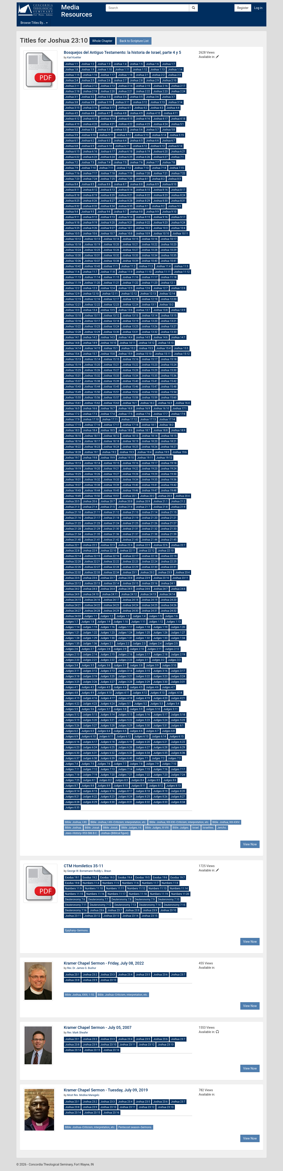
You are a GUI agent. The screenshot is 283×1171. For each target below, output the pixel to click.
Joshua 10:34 (149, 255)
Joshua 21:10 (73, 512)
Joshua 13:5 (107, 310)
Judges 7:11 (72, 769)
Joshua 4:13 (90, 118)
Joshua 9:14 (125, 217)
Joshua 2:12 (90, 85)
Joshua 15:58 (130, 397)
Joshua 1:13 (157, 69)
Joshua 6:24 (107, 157)
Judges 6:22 (178, 741)
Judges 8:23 (107, 796)
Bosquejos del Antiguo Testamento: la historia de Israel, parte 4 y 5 (122, 52)
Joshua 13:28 (73, 331)
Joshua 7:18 (107, 173)
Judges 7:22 (142, 774)
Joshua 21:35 (92, 534)
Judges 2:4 (155, 643)
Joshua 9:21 (125, 222)
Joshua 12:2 (72, 288)
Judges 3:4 (71, 665)
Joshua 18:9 (178, 430)
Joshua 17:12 (129, 419)
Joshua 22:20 (73, 561)
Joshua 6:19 (143, 151)
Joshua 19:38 (92, 485)
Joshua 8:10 (169, 184)
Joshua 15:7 (90, 353)
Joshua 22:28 (111, 567)
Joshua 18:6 (125, 430)
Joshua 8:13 (107, 189)
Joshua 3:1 (71, 96)
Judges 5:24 (160, 720)
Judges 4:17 (107, 698)
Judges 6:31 (90, 752)
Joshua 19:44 (92, 490)
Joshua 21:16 (73, 517)
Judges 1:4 (139, 616)
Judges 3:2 (158, 659)
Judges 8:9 (103, 785)
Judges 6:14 (159, 736)
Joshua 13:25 (130, 326)
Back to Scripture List (134, 41)
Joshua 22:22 (111, 561)
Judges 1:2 (106, 616)
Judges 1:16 (107, 627)
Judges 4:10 (104, 692)
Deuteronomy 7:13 (125, 904)
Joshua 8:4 (71, 184)
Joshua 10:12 (73, 239)
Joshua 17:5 (125, 413)
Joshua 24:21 (73, 605)
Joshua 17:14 (167, 419)
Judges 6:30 (72, 752)
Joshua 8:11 (72, 189)
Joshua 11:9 (125, 271)
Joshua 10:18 (73, 244)
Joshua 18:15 (168, 435)
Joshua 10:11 (180, 233)
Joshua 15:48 (168, 386)
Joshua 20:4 (182, 495)
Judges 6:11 (106, 736)
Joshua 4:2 (140, 107)
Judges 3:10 (169, 665)
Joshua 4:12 (72, 118)
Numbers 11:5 (110, 883)
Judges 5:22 (125, 720)
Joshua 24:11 (110, 594)
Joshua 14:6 (160, 337)
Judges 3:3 (174, 659)
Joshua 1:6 (152, 64)
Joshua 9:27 (107, 228)
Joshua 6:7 (168, 140)
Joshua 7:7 (152, 162)
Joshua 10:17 (168, 239)
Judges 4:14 (175, 692)
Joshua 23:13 (92, 583)
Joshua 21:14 (149, 512)
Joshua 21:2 (178, 501)
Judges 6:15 (176, 736)
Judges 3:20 (107, 676)
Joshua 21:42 (111, 539)
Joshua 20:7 (107, 501)
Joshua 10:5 (72, 233)
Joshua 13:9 (178, 310)
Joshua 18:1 (149, 424)
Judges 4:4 (120, 687)
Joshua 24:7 (160, 588)
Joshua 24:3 (90, 588)
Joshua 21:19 (130, 517)
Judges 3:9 (152, 665)
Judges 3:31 (178, 681)
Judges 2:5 (171, 643)
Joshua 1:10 (104, 69)
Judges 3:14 (125, 670)
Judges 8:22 (90, 796)
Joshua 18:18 (111, 441)
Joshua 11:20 (92, 282)
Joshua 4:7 (103, 113)
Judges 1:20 (178, 627)
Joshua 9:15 (143, 217)
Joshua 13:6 (125, 310)
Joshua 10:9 (143, 233)
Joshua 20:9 (143, 501)
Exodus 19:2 (90, 877)
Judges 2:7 (87, 649)
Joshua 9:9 (152, 211)
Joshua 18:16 (73, 441)
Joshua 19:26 (92, 474)
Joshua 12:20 (168, 299)
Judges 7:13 (107, 769)
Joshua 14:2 (90, 337)
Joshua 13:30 (111, 331)
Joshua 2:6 (103, 80)
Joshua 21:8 (160, 506)
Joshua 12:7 (160, 288)
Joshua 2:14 (125, 85)
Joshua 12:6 (143, 288)
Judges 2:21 (90, 659)
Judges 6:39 (107, 758)
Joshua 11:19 (73, 282)
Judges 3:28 (125, 681)
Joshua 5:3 (87, 129)
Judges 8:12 (156, 785)
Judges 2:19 (178, 654)
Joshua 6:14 (175, 146)
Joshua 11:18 (168, 277)
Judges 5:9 (136, 709)
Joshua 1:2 (87, 64)
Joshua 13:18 (111, 321)
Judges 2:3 (139, 643)
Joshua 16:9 (143, 408)
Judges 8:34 (178, 802)
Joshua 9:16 (160, 217)
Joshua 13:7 (143, 310)
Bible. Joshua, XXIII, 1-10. (80, 994)
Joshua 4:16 (143, 118)
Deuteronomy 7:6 (75, 899)
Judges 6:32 (107, 752)
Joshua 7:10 (88, 167)
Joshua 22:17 (130, 556)
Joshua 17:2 (72, 413)
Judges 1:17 (125, 627)
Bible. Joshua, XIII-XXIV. (226, 822)
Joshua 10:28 (149, 249)
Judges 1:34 (178, 638)
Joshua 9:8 (136, 211)
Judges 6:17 (90, 741)
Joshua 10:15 (130, 239)
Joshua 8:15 (143, 189)
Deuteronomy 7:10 (168, 899)
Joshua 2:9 (152, 80)
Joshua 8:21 (125, 195)
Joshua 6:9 (87, 146)
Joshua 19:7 (72, 457)
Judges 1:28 (72, 638)
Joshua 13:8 (160, 310)
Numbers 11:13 (158, 888)
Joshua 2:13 (107, 85)
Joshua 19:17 (149, 463)
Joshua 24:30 (130, 610)
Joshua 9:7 (120, 211)
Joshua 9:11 (72, 217)
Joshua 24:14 (167, 594)
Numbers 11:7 (150, 883)
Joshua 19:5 (162, 452)
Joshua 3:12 (140, 102)
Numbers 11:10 (94, 888)
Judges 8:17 (125, 791)
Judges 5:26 (72, 725)
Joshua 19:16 (130, 463)
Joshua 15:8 (107, 353)
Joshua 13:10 (73, 315)
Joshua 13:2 (166, 304)
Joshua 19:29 (149, 474)
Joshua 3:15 (72, 107)
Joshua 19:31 (73, 479)
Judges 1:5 (155, 616)
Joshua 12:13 (148, 293)
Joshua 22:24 (149, 561)
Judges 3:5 (87, 665)
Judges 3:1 (141, 659)
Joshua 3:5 (136, 96)
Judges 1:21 (72, 632)
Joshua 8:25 (72, 200)
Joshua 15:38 (92, 381)
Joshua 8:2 (158, 178)
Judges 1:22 (90, 632)
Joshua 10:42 (73, 266)
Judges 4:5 (136, 687)
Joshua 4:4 (173, 107)
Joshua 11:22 (130, 282)
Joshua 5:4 (103, 129)
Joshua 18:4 (90, 430)
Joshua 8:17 (178, 189)
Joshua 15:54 (168, 392)
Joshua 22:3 (107, 545)
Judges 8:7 (71, 785)
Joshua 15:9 (125, 353)
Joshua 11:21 (111, 282)
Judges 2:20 (72, 659)
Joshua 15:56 (92, 397)
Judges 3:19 (90, 676)
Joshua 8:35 (125, 206)
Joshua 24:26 (168, 605)
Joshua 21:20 (149, 517)
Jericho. (222, 827)
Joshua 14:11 (127, 342)
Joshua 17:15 (73, 424)
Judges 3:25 (72, 681)
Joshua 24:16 (92, 599)
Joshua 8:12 (90, 189)
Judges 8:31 (125, 802)
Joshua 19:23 (149, 468)
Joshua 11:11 (163, 271)
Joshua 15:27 (111, 370)
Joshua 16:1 (129, 403)
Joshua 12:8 (178, 288)
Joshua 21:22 (73, 523)
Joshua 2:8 (136, 80)
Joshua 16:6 (90, 408)
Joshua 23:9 (143, 577)
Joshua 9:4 (71, 211)
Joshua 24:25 (149, 605)
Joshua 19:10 (126, 457)
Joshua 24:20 (168, 599)
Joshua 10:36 (73, 260)
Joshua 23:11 (180, 577)
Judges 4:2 (87, 687)
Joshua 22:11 (127, 550)
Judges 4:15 (72, 698)
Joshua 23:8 (125, 577)
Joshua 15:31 (73, 375)
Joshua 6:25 (125, 157)
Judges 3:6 (103, 665)
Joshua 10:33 (130, 255)
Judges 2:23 (125, 659)
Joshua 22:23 (130, 561)
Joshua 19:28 (130, 474)
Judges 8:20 (178, 791)
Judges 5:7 (103, 709)
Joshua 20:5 (72, 501)
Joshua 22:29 (130, 567)
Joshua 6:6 (152, 140)
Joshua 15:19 (73, 364)
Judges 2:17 (142, 654)
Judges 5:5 (71, 709)
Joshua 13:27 (168, 326)
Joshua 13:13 (130, 315)
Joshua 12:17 (111, 299)
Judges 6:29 (178, 747)
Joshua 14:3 (107, 337)
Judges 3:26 (90, 681)
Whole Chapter (102, 41)
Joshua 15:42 (168, 381)
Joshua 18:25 (130, 446)
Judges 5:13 (90, 714)
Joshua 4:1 (124, 107)
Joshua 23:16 (149, 583)
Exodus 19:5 (142, 877)
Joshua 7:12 (123, 167)
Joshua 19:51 (111, 495)
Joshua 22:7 (178, 545)
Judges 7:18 (72, 774)
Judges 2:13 (72, 654)
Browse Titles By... (34, 22)
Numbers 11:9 (73, 888)
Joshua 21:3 (72, 506)
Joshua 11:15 (111, 277)
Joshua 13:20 (149, 321)
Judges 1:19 (160, 627)
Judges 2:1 (106, 643)
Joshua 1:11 (122, 69)
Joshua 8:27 (107, 200)
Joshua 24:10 (90, 594)
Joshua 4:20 (90, 124)
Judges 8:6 (169, 780)
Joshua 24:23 (111, 605)
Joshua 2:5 (87, 80)
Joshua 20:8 (125, 501)
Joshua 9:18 (72, 222)
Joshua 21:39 (168, 534)
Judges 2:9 (120, 649)
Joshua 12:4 (107, 288)
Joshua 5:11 (106, 135)
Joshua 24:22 (92, 605)
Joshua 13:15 (168, 315)
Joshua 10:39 (130, 260)
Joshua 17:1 (179, 408)
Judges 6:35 (160, 752)
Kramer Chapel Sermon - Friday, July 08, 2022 (104, 963)
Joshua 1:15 (72, 75)
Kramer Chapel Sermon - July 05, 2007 (98, 1027)
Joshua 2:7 (120, 80)
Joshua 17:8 (178, 413)
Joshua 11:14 (92, 277)
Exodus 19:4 (125, 877)
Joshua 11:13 (73, 277)
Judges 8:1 (89, 780)
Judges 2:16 (125, 654)
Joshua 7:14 (159, 167)
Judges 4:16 (90, 698)
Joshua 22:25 (168, 561)
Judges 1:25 (142, 632)
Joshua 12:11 (110, 293)
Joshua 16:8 (125, 408)
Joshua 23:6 (90, 577)
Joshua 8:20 (107, 195)
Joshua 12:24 (130, 304)
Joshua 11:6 (72, 271)
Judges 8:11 (138, 785)
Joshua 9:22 (143, 222)
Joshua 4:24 (160, 124)
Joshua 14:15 (92, 348)
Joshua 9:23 (160, 222)
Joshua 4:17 (160, 118)
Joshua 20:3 (165, 495)
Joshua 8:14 (125, 189)
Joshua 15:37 (73, 381)
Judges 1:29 (90, 638)
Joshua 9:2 (158, 206)
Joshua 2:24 (178, 91)
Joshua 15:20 (92, 364)
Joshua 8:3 (174, 178)
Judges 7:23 (160, 774)
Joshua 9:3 (174, 206)
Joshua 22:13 (165, 550)
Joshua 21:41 (92, 539)
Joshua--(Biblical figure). (115, 833)
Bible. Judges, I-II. (131, 827)
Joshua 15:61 (73, 403)
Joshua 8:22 (143, 195)
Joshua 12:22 (92, 304)
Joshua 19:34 (130, 479)
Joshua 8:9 (152, 184)
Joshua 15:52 (130, 392)
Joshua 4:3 (156, 107)
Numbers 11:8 (170, 883)
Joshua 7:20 (143, 173)
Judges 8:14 (72, 791)
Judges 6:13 (141, 736)
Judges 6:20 (142, 741)
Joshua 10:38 (111, 260)
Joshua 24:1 (168, 583)
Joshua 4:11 (170, 113)
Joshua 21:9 (178, 506)
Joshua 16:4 (182, 403)
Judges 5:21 (107, 720)
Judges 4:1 (71, 687)
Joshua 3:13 (157, 102)
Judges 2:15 (107, 654)
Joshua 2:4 (71, 80)
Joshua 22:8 (72, 550)
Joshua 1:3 (103, 64)
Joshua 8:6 (103, 184)
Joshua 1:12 (140, 69)
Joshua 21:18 (111, 517)
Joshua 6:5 (136, 140)
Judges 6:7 (152, 731)
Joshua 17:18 (130, 424)
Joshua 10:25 (92, 249)
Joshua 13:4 (90, 310)
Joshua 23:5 (72, 577)
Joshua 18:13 (130, 435)
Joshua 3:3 (103, 96)
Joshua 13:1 (149, 304)
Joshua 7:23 (72, 178)
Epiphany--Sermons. (76, 930)
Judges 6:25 (107, 747)
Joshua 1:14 (175, 69)
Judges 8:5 (153, 780)
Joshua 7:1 (177, 157)
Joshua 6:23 (90, 157)
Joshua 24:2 (72, 588)
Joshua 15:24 (168, 364)
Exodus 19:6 (160, 877)
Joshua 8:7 (120, 184)
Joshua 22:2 (90, 545)
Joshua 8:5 (87, 184)
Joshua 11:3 (146, 266)
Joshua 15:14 (92, 359)
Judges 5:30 (142, 725)
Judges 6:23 (72, 747)
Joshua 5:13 (141, 135)
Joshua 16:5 (72, 408)
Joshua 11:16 (130, 277)
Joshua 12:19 (149, 299)
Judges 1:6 (171, 616)
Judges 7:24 (178, 774)
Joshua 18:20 (149, 441)
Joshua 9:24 (178, 222)
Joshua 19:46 (130, 490)
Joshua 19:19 (73, 468)
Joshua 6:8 (71, 146)
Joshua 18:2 (166, 424)
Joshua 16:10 (161, 408)
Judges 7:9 (152, 763)
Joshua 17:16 (92, 424)
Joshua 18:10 (73, 435)
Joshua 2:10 (169, 80)
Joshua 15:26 (92, 370)
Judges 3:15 (142, 670)
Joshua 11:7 (90, 271)
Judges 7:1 (141, 758)
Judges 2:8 (103, 649)
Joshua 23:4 (182, 572)
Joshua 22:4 (125, 545)
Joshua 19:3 (127, 452)
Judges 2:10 (137, 649)
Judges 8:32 (142, 802)
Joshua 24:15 (73, 599)
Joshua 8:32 (72, 206)
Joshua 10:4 (178, 228)
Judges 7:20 (107, 774)
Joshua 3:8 (71, 102)
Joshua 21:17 (92, 517)
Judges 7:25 (72, 780)
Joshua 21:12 (111, 512)
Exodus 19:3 (107, 877)
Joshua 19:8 (90, 457)
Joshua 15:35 (149, 375)
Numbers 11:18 (138, 893)
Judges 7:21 (125, 774)
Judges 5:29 (125, 725)
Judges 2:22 (107, 659)
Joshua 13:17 (92, 321)
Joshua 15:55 (73, 397)
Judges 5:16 (142, 714)
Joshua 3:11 (122, 102)
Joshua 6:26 (143, 157)
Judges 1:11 (138, 621)
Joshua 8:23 (160, 195)
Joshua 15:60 (168, 397)
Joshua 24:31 (149, 610)
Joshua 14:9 (90, 342)
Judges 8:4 (137, 780)
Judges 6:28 (160, 747)
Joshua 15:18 (168, 359)
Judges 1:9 (103, 621)
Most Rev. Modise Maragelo (83, 1095)
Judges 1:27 (178, 632)
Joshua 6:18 (125, 151)
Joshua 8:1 (142, 178)
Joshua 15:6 (72, 353)
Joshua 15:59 (149, 397)
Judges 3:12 (90, 670)
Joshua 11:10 (143, 271)
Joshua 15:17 (149, 359)
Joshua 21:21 (168, 517)
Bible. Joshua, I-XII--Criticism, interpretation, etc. (118, 822)
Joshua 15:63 (111, 403)
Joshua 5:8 (168, 129)
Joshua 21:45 (168, 539)
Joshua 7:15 (176, 167)
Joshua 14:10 (108, 342)
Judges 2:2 (122, 643)
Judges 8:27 (178, 796)
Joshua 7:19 (125, 173)
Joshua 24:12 (129, 594)
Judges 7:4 (71, 763)
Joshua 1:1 (71, 64)
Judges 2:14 (90, 654)
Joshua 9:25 (72, 228)
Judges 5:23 (142, 720)
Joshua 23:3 (165, 572)
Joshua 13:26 (149, 326)
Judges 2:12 (172, 649)
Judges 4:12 (140, 692)
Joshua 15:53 (149, 392)
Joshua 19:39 (111, 485)
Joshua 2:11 (72, 85)
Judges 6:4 (103, 731)
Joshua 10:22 (149, 244)
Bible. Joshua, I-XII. (76, 822)
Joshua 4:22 (125, 124)
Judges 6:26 (125, 747)
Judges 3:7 (120, 665)
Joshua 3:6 (152, 96)
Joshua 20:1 (129, 495)
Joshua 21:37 (130, 534)
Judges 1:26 (160, 632)
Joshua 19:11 (145, 457)
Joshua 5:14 (159, 135)
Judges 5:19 (72, 720)
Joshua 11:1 (110, 266)
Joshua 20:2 (147, 495)
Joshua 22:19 (168, 556)
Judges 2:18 (160, 654)
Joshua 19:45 (111, 490)
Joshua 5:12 (123, 135)
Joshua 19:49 (73, 495)
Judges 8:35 (72, 807)
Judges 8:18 (142, 791)
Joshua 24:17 (111, 599)
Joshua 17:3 (90, 413)
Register (242, 8)
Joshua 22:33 (92, 572)
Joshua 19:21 (111, 468)
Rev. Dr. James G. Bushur (81, 968)
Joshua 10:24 (73, 249)
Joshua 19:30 (168, 474)
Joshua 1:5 (136, 64)
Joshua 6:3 (103, 140)
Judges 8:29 (90, 802)
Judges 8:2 (105, 780)
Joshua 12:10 (90, 293)
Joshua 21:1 (160, 501)
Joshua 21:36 (111, 534)
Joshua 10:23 (168, 244)
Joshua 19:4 (144, 452)
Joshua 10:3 (160, 228)
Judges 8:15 (90, 791)
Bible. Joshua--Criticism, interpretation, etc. (123, 994)
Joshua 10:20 (111, 244)
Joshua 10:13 (92, 239)
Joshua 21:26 (149, 523)
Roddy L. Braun (102, 871)
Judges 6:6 (136, 731)
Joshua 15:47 (149, 386)
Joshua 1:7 (168, 64)
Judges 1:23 (107, 632)
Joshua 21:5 (107, 506)
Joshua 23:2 (147, 572)
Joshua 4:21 (107, 124)
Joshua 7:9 (71, 167)
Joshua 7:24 (90, 178)
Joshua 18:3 (72, 430)
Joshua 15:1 (110, 348)
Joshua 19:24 (168, 468)
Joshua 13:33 (168, 331)
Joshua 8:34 (107, 206)
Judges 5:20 (90, 720)
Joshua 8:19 (90, 195)
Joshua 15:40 (130, 381)
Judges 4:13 (157, 692)
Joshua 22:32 (73, 572)
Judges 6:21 (160, 741)
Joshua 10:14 (111, 239)
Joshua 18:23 (92, 446)
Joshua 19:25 (73, 474)
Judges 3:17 (178, 670)
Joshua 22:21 (92, 561)
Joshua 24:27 (73, 610)
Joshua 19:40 (130, 485)
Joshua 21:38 (149, 534)
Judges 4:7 (168, 687)
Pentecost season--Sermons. (135, 1127)
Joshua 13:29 (92, 331)
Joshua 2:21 (125, 91)
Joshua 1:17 (107, 75)
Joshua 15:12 (182, 353)
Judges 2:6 (71, 649)
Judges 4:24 (107, 703)
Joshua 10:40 (149, 260)
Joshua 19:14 (92, 463)
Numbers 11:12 (136, 888)
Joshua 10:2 (143, 228)
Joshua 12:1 (168, 282)
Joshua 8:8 (136, 184)
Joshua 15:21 (111, 364)
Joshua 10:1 (125, 228)
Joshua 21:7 (143, 506)
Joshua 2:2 (158, 75)
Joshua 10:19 (92, 244)
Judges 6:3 (87, 731)
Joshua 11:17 (149, 277)
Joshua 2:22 (143, 91)
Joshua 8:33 (90, 206)
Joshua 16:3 (165, 403)
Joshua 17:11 (110, 419)
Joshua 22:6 (160, 545)
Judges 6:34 (142, 752)
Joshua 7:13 (141, 167)
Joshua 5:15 (176, 135)
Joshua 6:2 (87, 140)
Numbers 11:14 (179, 888)
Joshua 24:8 (178, 588)
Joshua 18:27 (168, 446)
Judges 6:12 (123, 736)
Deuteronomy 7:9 (145, 899)
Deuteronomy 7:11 (76, 904)
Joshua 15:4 (163, 348)
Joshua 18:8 (160, 430)
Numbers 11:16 (95, 893)
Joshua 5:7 (152, 129)
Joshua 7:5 (120, 162)
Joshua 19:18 (168, 463)
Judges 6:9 (71, 736)
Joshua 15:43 (73, 386)
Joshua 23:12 (73, 583)
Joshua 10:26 (111, 249)
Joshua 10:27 (130, 249)
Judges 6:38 (90, 758)
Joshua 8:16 (160, 189)
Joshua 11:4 (163, 266)
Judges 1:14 (72, 627)
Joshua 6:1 (71, 140)
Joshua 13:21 (168, 321)
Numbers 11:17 (116, 893)
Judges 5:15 (125, 714)
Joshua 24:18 (130, 599)
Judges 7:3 (174, 758)
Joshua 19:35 (149, 479)
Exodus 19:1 (72, 877)
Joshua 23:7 (107, 577)
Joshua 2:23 (160, 91)
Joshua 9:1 (142, 206)
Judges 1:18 (142, 627)
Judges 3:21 (125, 676)
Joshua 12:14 (167, 293)
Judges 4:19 (142, 698)
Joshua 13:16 (73, 321)
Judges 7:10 (169, 763)
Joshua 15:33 (111, 375)
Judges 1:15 (90, 627)
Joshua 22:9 (90, 550)
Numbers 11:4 (91, 883)
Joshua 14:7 (178, 337)
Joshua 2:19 (90, 91)
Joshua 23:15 (130, 583)
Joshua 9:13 (107, 217)
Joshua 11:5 (181, 266)
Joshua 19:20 (92, 468)
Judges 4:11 (122, 692)
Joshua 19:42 (168, 485)
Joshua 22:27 (92, 567)
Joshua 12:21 (73, 304)
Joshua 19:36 (168, 479)
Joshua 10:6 (90, 233)
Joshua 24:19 (149, 599)
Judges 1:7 (71, 621)
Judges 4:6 (152, 687)
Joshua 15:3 (146, 348)
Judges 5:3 (156, 703)
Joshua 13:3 (72, 310)
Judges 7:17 (178, 769)
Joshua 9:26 (90, 228)
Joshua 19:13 (73, 463)
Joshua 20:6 (90, 501)
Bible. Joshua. (73, 827)
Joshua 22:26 (73, 567)
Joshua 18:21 (168, 441)
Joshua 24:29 (111, 610)
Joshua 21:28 (73, 528)
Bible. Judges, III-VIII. (157, 827)
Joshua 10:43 (92, 266)
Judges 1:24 (125, 632)
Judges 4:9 (87, 692)
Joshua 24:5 (125, 588)
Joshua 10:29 (168, 249)
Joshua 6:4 (120, 140)
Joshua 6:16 (90, 151)
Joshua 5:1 (177, 124)
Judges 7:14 (125, 769)
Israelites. (208, 827)
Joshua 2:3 (174, 75)
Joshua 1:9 (87, 69)
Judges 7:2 (158, 758)
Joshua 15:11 (163, 353)
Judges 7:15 (142, 769)
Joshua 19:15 (111, 463)
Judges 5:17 (160, 714)
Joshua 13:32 (149, 331)
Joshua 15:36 (168, 375)
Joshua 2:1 (142, 75)
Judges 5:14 (107, 714)
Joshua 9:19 (90, 222)
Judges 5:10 (153, 709)
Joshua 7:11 (106, 167)
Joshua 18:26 (149, 446)
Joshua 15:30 (168, 370)
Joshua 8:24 (178, 195)
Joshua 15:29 (149, 370)
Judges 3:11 (72, 670)
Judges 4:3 (103, 687)
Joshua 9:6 (103, 211)
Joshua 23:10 (161, 577)
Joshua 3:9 (87, 102)
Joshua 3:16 (90, 107)
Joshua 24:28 (92, 610)
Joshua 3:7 (168, 96)
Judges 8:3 (121, 780)
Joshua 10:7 (107, 233)
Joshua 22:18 (149, 556)
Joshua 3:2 (87, 96)
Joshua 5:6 (136, 129)
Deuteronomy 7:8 (122, 899)
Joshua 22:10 (108, 550)
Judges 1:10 (121, 621)
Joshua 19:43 (73, 490)
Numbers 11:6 (130, 883)
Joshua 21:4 (90, 506)
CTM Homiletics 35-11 (84, 866)
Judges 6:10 (88, 736)
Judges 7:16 (160, 769)
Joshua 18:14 (149, 435)
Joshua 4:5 (71, 113)
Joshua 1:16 (90, 75)
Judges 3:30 (160, 681)
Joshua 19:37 (73, 485)
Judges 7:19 (90, 774)
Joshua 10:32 (111, 255)
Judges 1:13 (173, 621)
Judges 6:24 (90, 747)
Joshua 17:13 (148, 419)
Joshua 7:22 (178, 173)
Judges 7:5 (87, 763)
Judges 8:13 (173, 785)
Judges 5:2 (140, 703)
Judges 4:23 (90, 703)
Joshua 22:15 (92, 556)
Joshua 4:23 (143, 124)
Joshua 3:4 (120, 96)
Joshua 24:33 (73, 616)
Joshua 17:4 (107, 413)
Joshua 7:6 (136, 162)
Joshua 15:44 (92, 386)
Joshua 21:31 (130, 528)
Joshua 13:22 (73, 326)
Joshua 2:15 (143, 85)
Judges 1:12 (156, 621)
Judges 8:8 (87, 785)
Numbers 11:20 (180, 893)
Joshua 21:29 (92, 528)
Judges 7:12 (90, 769)
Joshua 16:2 (147, 403)
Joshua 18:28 (73, 452)
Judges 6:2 (71, 731)
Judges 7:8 (136, 763)
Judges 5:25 (178, 720)
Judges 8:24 (125, 796)
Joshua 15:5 (181, 348)
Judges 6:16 (72, 741)
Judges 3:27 (107, 681)
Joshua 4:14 (107, 118)
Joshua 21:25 (130, 523)
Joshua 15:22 (130, 364)
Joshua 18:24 (111, 446)
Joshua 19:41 (149, 485)
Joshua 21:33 (168, 528)
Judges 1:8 (87, 621)
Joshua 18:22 (73, 446)
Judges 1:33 (160, 638)
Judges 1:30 (107, 638)
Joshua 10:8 (125, 233)
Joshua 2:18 (72, 91)
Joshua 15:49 (73, 392)
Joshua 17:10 (90, 419)
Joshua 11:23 (149, 282)
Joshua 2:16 (160, 85)
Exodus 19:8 (72, 883)
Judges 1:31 (125, 638)
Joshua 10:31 (92, 255)
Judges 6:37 (72, 758)
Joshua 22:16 (111, 556)
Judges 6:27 (142, 747)
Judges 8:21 (72, 796)
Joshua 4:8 (120, 113)
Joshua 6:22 (72, 157)
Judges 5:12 (72, 714)
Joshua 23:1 (129, 572)
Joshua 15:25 (73, 370)
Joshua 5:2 (71, 129)
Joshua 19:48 (168, 490)
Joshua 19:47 (149, 490)
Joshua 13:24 (111, 326)
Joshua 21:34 (73, 534)
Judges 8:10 (121, 785)
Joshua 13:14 (149, 315)
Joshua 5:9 (71, 135)
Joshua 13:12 (111, 315)
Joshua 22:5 (143, 545)
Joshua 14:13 (165, 342)
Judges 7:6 (103, 763)
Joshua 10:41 (168, 260)
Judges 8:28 (72, 802)
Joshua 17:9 (72, 419)
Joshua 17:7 (160, 413)
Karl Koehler (74, 57)
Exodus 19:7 (178, 877)
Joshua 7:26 (125, 178)
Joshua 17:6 (143, 413)
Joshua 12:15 (73, 299)
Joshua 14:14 (73, 348)
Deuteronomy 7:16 (76, 910)
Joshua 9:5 (87, 211)
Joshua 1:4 (120, 64)
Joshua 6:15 (72, 151)
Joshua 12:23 (111, 304)
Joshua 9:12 (90, 217)
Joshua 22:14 (73, 556)
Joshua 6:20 (160, 151)
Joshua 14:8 (72, 342)
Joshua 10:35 (168, 255)
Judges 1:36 (90, 643)
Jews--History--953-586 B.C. (81, 833)
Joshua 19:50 (92, 495)
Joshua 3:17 (107, 107)
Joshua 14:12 (146, 342)
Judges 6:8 (168, 731)
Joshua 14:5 (143, 337)
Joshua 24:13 (148, 594)
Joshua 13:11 (92, 315)
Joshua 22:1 (72, 545)
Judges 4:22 (72, 703)
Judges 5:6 (87, 709)
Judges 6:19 (125, 741)
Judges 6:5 (120, 731)
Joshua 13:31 (130, 331)
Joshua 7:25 (107, 178)
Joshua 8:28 (125, 200)
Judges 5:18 (178, 714)
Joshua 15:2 (128, 348)
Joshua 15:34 (130, 375)
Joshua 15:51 (111, 392)
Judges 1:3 (122, 616)
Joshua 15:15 (111, 359)
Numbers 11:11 (115, 888)
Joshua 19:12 (164, 457)
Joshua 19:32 (92, 479)
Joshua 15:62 (92, 403)
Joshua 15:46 (130, 386)
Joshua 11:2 (128, 266)
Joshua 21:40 (73, 539)
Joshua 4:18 (178, 118)
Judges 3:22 (142, 676)
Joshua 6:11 (122, 146)
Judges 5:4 (172, 703)
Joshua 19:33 (111, 479)
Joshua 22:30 (149, 567)
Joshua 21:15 (168, 512)
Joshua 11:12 (182, 271)
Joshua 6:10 (104, 146)
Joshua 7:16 (72, 173)
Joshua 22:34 (111, 572)
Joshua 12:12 (129, 293)
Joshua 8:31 (178, 200)
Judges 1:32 (142, 638)
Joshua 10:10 (161, 233)
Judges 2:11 (154, 649)
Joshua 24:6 (143, 588)
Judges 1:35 (72, 643)
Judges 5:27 (90, 725)
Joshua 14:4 (125, 337)
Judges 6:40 (125, 758)
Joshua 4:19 (72, 124)
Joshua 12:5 (125, 288)
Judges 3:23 (160, 676)
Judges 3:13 (107, 670)
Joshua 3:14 (175, 102)
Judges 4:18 (125, 698)
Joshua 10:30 (73, 255)
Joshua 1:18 (125, 75)
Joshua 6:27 (160, 157)
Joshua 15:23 (149, 364)
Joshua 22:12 (146, 550)
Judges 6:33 (125, 752)
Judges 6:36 (178, 752)
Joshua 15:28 (130, 370)
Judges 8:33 (160, 802)
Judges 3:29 (142, 681)
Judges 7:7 (120, 763)
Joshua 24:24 (130, 605)
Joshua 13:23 (92, 326)
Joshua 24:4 (107, 588)
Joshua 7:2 (71, 162)
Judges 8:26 (160, 796)
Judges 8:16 (107, 791)
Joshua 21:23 (92, 523)
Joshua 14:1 (72, 337)
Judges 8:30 (107, 802)
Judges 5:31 (160, 725)
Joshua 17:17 (111, 424)
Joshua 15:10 (143, 353)
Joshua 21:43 (130, 539)
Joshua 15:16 (130, 359)
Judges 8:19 (160, 791)
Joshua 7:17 (90, 173)
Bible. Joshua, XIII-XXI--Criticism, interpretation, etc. (179, 822)
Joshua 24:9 (72, 594)
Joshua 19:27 (111, 474)
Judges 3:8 (136, 665)
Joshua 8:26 (90, 200)
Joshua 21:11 (92, 512)
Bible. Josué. (92, 827)
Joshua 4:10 (153, 113)
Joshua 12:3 (90, 288)
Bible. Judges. (181, 827)
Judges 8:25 (142, 796)
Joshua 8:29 (143, 200)
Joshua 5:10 (88, 135)
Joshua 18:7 (143, 430)
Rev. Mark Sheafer (77, 1032)
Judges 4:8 (71, 692)
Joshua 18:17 (92, 441)
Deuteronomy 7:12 (100, 904)
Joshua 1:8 (71, 69)
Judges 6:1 (177, 725)
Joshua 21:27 (168, 523)
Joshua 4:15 (125, 118)
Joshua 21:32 (149, 528)
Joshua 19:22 (130, 468)
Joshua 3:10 (104, 102)
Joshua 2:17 (178, 85)
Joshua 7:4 (103, 162)
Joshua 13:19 (130, 321)
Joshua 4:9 (136, 113)
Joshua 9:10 (169, 211)
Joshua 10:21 (130, 244)
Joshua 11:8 (107, 271)
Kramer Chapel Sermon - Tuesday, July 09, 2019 (106, 1090)
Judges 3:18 (72, 676)
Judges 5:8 (120, 709)
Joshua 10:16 (149, 239)
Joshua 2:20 (107, 91)
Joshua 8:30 (160, 200)
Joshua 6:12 (140, 146)
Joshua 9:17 (178, 217)
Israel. (195, 827)
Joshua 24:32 (168, 610)
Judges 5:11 (170, 709)
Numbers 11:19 (159, 893)
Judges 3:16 (160, 670)
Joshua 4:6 (87, 113)
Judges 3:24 (178, 676)
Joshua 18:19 (130, 441)
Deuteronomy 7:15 (174, 904)
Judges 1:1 (90, 616)
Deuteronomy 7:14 (150, 904)
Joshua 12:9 (72, 293)
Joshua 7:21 (160, 173)
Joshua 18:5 (107, 430)
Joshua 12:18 (130, 299)
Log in (258, 8)
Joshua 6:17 (107, 151)
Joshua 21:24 (111, 523)
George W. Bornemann (80, 871)
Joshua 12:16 (92, 299)
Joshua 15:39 (111, 381)
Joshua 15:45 (111, 386)
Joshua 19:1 (91, 452)
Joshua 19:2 (109, 452)
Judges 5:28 (107, 725)
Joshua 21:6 (125, 506)
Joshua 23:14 (111, 583)
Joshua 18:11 (92, 435)
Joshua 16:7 (107, 408)
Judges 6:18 (107, 741)
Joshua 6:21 (178, 151)
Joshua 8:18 (72, 195)
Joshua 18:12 (111, 435)
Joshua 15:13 (73, 359)
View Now (250, 844)
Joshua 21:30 (111, 528)
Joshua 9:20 (107, 222)
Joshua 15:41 (149, 381)
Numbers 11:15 (74, 893)
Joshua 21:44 (149, 539)
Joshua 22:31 (168, 567)
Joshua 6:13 (157, 146)
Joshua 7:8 (168, 162)
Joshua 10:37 (92, 260)
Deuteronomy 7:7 (98, 899)
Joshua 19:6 (179, 452)
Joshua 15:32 (92, 375)
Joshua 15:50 (92, 392)
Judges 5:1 (124, 703)
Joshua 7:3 (87, 162)
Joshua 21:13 (130, 512)
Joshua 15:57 (111, 397)
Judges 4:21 (178, 698)
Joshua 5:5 (120, 129)
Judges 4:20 (160, 698)
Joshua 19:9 (107, 457)
